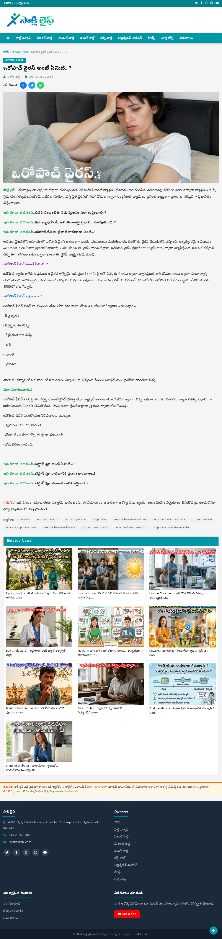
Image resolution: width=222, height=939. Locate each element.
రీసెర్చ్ (151, 38)
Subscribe (127, 914)
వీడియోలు (186, 38)
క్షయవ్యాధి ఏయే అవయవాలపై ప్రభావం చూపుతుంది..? (75, 222)
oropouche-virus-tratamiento (171, 527)
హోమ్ (6, 51)
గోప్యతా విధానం (13, 911)
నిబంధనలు (10, 918)
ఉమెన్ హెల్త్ (87, 38)
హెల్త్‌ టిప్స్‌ (167, 38)
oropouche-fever (202, 520)
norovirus (24, 520)
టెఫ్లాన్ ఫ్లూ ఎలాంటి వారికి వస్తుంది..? (61, 483)
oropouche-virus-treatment (130, 520)
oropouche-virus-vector (131, 527)
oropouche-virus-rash (95, 527)
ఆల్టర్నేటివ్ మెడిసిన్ (130, 38)
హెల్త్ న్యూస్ (23, 38)
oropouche (99, 520)
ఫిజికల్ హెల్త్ (44, 38)
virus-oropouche (75, 520)
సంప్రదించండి (11, 904)
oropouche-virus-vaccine (169, 520)
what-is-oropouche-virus (21, 527)
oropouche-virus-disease (59, 527)
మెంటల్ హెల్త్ (66, 38)
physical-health (20, 51)
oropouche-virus (47, 520)
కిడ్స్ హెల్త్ (106, 38)
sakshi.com (142, 934)
